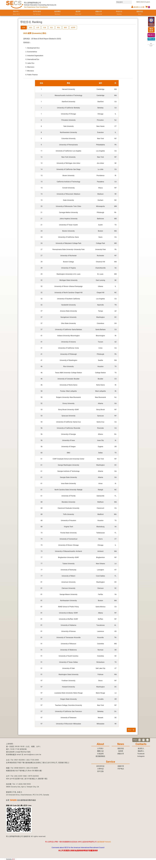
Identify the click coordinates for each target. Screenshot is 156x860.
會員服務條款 (100, 756)
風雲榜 (78, 13)
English (147, 2)
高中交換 (100, 771)
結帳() (151, 35)
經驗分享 (98, 13)
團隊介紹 (100, 751)
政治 (30, 27)
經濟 (23, 27)
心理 (37, 27)
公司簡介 (100, 748)
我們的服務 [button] (36, 13)
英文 (51, 27)
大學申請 (100, 769)
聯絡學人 (141, 751)
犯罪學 (73, 27)
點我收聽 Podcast (104, 842)
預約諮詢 (13, 800)
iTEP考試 (120, 769)
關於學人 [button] (16, 13)
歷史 (58, 27)
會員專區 (57, 13)
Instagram (141, 756)
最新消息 (139, 13)
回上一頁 (131, 730)
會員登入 (137, 7)
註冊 (142, 7)
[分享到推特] (143, 739)
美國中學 (120, 766)
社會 (44, 27)
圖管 (65, 27)
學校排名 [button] (119, 13)
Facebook (140, 754)
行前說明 (100, 754)
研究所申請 (100, 766)
